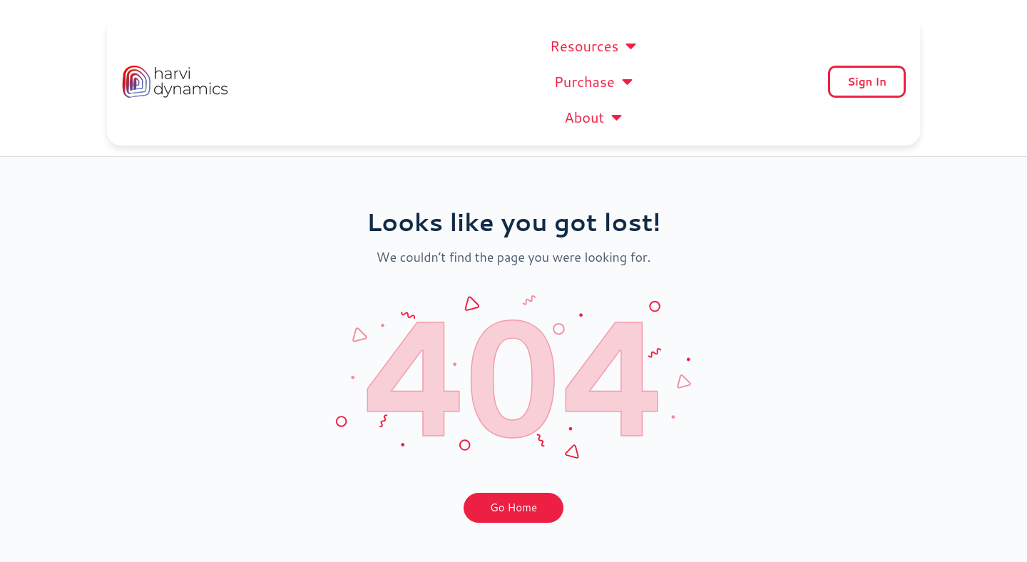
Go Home (513, 471)
